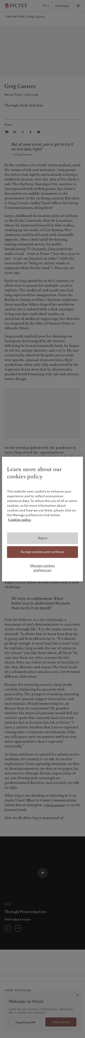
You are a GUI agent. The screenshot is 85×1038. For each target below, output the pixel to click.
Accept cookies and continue (42, 552)
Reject (42, 538)
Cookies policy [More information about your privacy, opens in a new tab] (19, 520)
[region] (42, 519)
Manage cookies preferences (42, 567)
